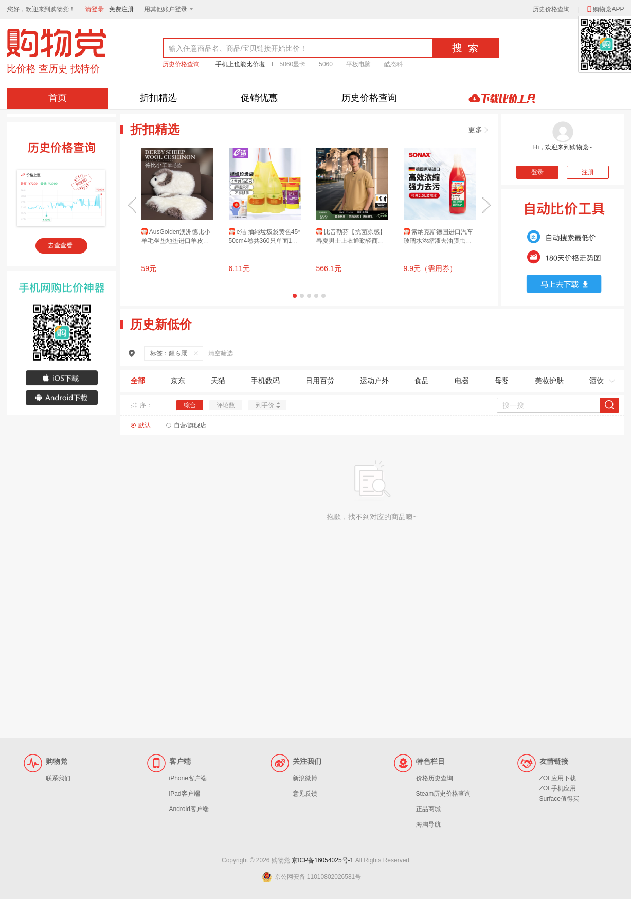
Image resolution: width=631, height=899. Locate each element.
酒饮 (596, 380)
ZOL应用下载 (557, 778)
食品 (421, 380)
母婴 (502, 380)
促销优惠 (259, 98)
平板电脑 (358, 64)
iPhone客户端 (188, 778)
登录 (537, 172)
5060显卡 (293, 64)
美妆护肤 (549, 380)
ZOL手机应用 (557, 788)
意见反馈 (305, 793)
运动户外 (374, 380)
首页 (57, 98)
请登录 (94, 9)
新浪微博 (305, 778)
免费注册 (121, 9)
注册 (588, 172)
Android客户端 (189, 809)
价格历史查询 (434, 778)
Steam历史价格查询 (443, 793)
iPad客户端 (184, 793)
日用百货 (319, 380)
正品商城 (428, 809)
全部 (138, 380)
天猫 (218, 380)
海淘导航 (428, 824)
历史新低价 (161, 324)
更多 (478, 129)
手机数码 (265, 380)
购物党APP (605, 9)
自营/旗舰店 (190, 425)
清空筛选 (220, 353)
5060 (326, 64)
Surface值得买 (559, 798)
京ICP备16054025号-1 (322, 860)
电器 (462, 380)
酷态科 (393, 64)
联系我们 (58, 778)
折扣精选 (158, 98)
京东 (178, 380)
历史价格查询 (551, 9)
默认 (144, 425)
